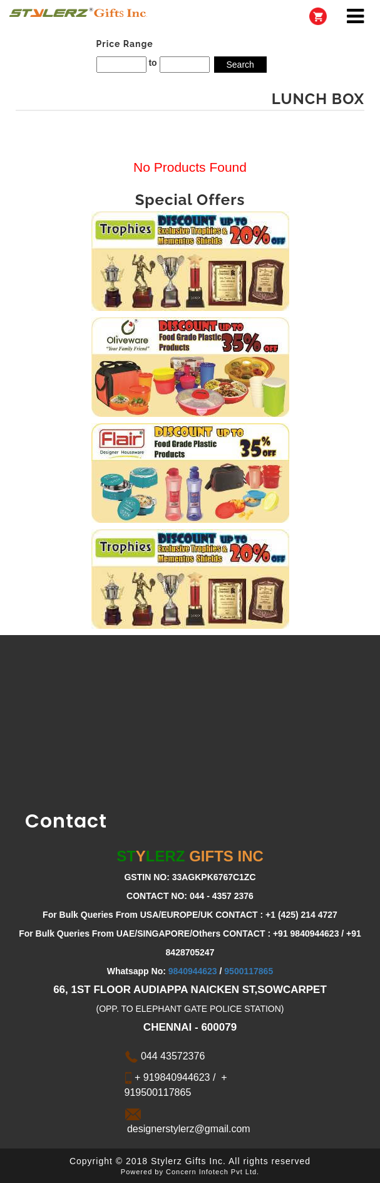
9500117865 (248, 971)
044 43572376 (165, 1056)
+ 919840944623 (171, 1077)
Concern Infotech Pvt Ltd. (212, 1171)
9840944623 (192, 971)
